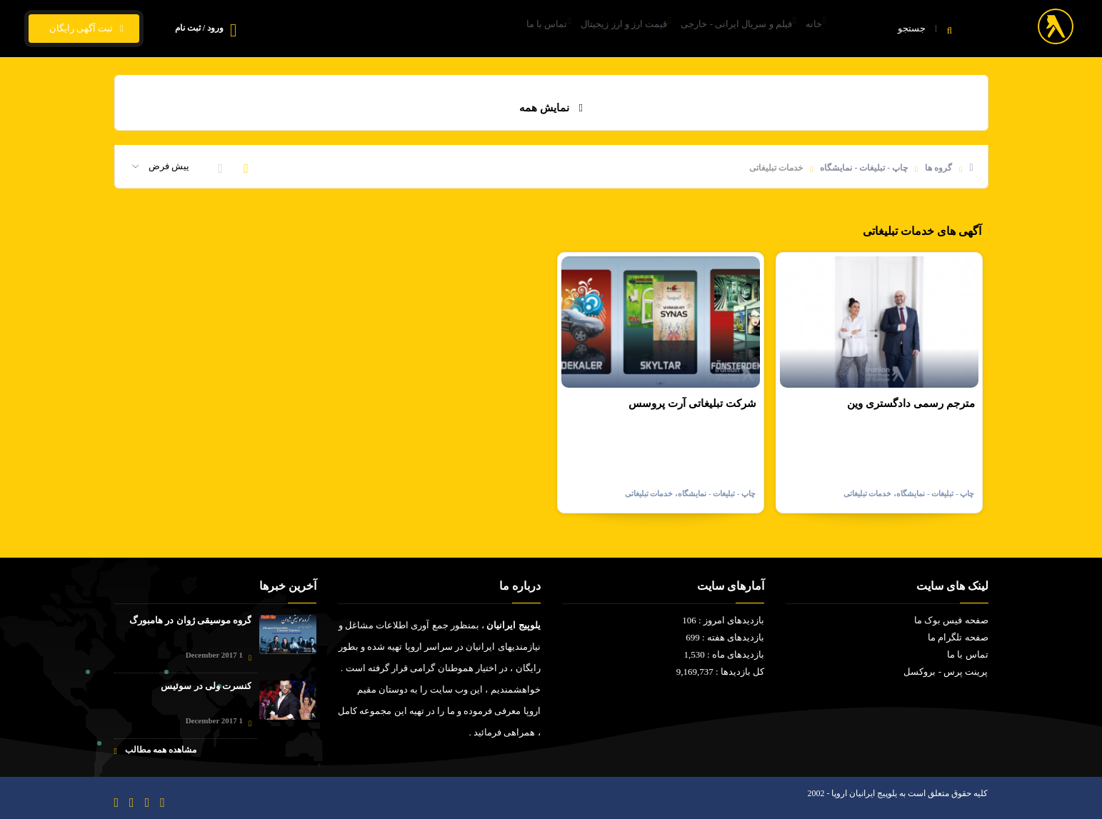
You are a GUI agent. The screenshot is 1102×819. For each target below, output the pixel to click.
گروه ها (938, 168)
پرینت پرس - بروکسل (945, 671)
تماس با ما (495, 29)
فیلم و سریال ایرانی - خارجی (715, 29)
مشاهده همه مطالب (155, 750)
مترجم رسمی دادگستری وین (910, 403)
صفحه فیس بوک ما (951, 620)
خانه (808, 29)
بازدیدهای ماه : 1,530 (723, 654)
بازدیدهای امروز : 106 (723, 620)
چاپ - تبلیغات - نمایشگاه (864, 168)
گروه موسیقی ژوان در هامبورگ (190, 620)
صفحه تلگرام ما (958, 637)
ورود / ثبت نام (199, 28)
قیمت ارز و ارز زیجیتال (587, 29)
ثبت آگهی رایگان (84, 28)
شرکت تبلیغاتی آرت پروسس (692, 403)
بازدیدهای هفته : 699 (725, 637)
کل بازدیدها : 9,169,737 (720, 671)
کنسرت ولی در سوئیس (206, 685)
